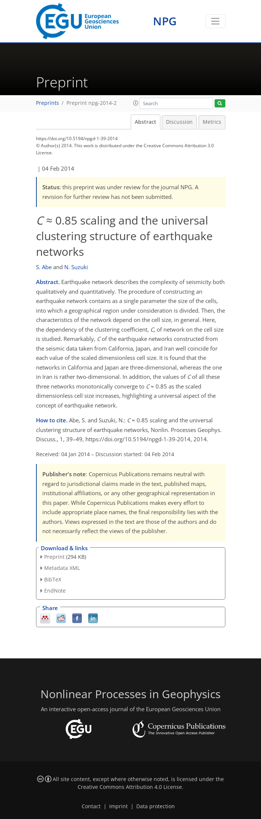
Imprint (118, 806)
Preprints (47, 103)
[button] (135, 103)
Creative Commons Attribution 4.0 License (130, 787)
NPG (165, 21)
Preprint (54, 556)
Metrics (212, 122)
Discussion (179, 122)
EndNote (55, 590)
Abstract (145, 122)
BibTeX (52, 579)
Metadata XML (62, 567)
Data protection (155, 806)
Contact (91, 806)
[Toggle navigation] (215, 21)
